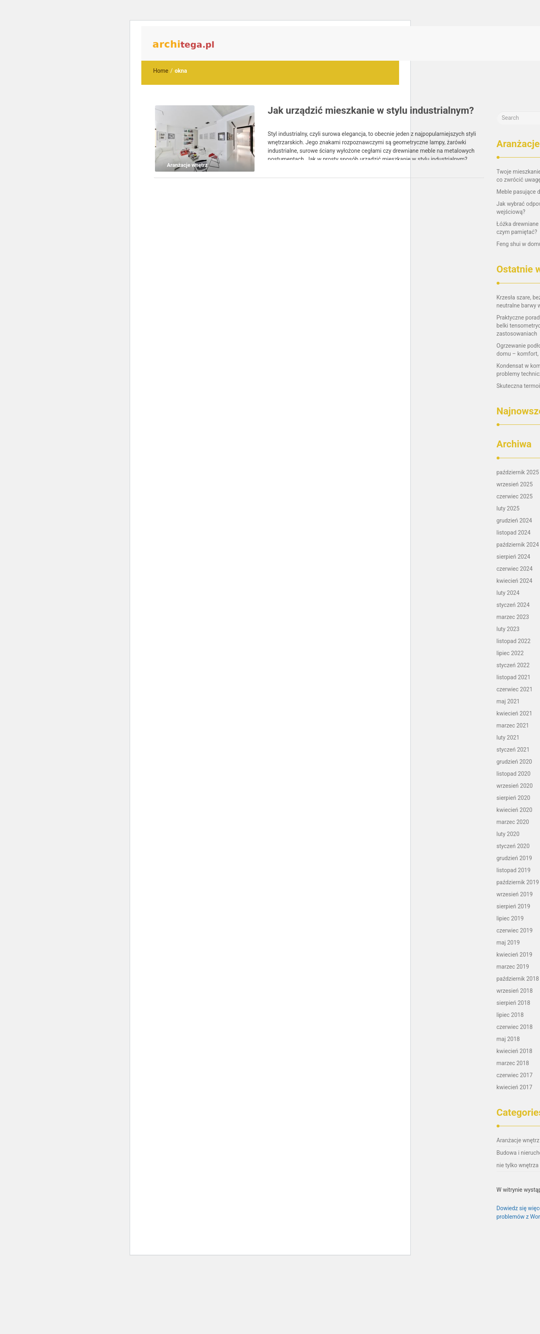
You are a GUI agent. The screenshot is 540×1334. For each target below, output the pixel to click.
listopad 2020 (514, 773)
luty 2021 (508, 737)
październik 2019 (518, 882)
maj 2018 (508, 1039)
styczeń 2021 (513, 749)
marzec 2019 (513, 966)
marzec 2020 (513, 822)
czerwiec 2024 (515, 569)
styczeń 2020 (513, 846)
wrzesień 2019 (515, 894)
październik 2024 (518, 544)
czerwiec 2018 (515, 1027)
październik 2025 (518, 472)
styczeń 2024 (513, 605)
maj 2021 (508, 701)
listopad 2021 (514, 677)
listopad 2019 (514, 870)
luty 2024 (508, 593)
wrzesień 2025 (515, 484)
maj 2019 (508, 942)
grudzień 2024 (514, 520)
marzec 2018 (513, 1063)
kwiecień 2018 (514, 1051)
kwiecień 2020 (514, 810)
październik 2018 (518, 978)
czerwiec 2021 (515, 689)
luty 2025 (508, 508)
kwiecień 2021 (514, 713)
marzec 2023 (513, 617)
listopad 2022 (514, 641)
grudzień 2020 (514, 761)
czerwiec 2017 (515, 1075)
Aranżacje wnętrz (518, 1140)
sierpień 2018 (513, 1003)
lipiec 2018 (510, 1015)
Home (161, 71)
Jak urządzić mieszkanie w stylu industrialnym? (371, 110)
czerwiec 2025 (515, 496)
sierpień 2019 (513, 906)
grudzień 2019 (514, 858)
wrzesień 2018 (515, 991)
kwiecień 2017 (514, 1087)
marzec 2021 (513, 725)
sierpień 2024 (513, 556)
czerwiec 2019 (515, 930)
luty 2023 (508, 629)
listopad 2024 (514, 532)
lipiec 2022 (510, 653)
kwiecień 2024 (514, 581)
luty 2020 (508, 834)
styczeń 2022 (513, 665)
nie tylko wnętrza (518, 1165)
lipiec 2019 (510, 918)
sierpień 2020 (513, 798)
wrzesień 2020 (515, 786)
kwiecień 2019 (514, 954)
